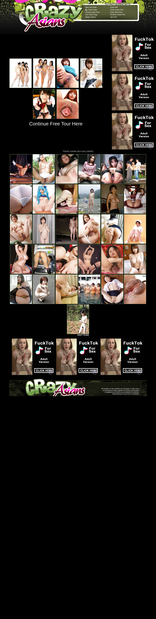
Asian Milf (114, 7)
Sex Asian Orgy (91, 15)
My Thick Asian (91, 10)
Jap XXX (113, 17)
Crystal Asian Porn (92, 12)
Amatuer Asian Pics (117, 15)
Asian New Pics (116, 12)
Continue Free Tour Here (56, 123)
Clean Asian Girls (116, 10)
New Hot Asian (91, 7)
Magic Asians (90, 17)
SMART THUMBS (83, 335)
